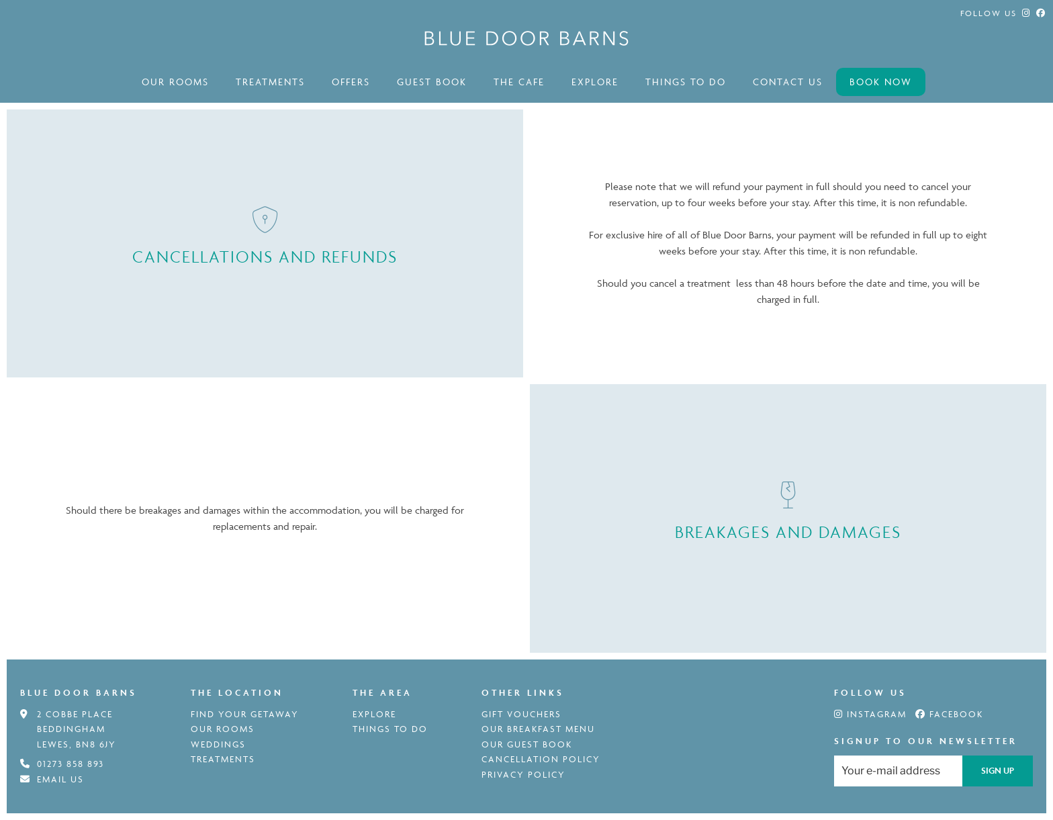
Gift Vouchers (521, 714)
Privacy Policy (523, 774)
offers (351, 81)
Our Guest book (527, 744)
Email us (60, 779)
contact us (788, 81)
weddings (218, 744)
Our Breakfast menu (538, 728)
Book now (881, 81)
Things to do (685, 81)
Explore (595, 81)
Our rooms (175, 81)
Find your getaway (245, 714)
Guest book (432, 81)
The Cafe (519, 81)
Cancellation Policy (541, 759)
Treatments (270, 81)
